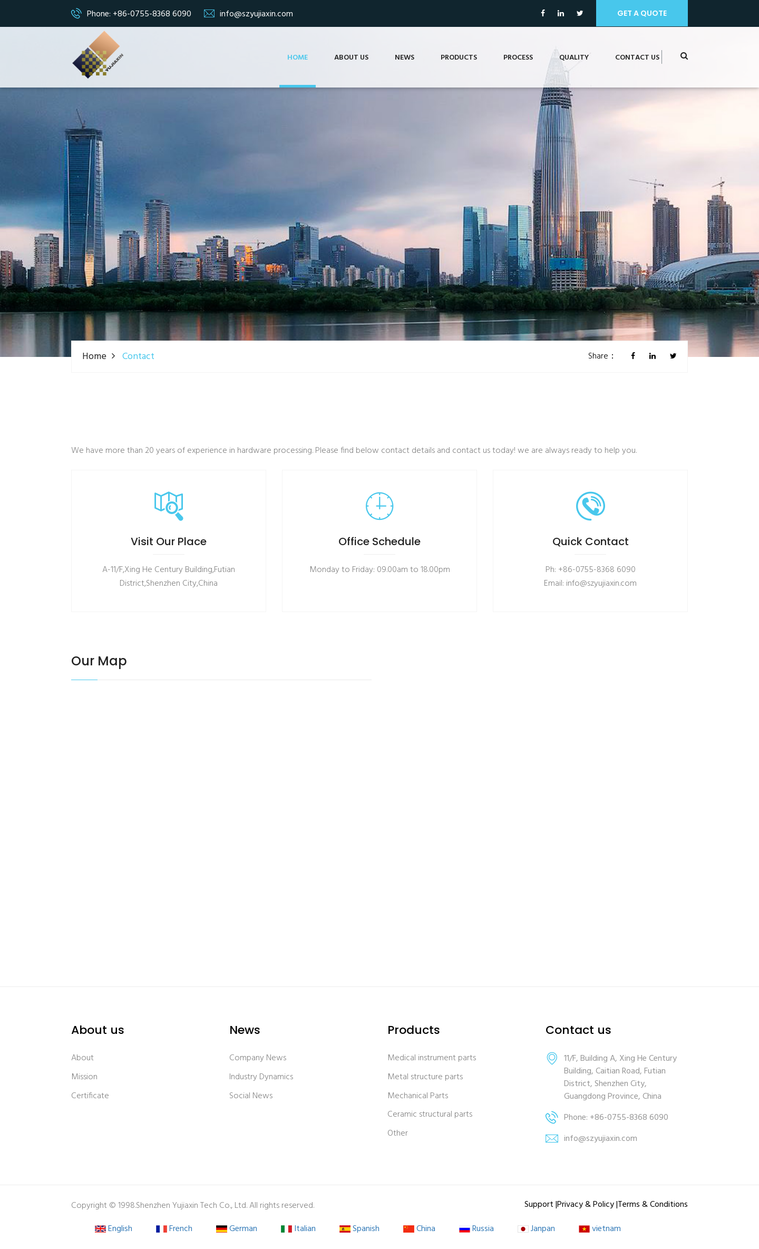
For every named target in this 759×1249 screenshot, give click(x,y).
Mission (84, 1077)
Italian (298, 1229)
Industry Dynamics (261, 1077)
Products (459, 58)
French (174, 1229)
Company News (257, 1058)
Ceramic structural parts (429, 1115)
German (236, 1229)
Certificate (90, 1096)
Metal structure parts (425, 1077)
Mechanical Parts (417, 1096)
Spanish (359, 1229)
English (113, 1229)
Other (397, 1134)
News (404, 58)
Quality (574, 58)
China (419, 1229)
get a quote (642, 13)
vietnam (600, 1229)
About (82, 1058)
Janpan (536, 1229)
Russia (476, 1229)
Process (518, 58)
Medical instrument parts (431, 1058)
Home (297, 58)
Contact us (637, 58)
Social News (251, 1096)
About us (351, 58)
